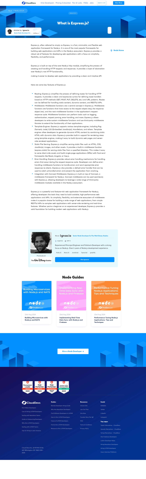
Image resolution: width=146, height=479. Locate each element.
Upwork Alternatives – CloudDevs (111, 429)
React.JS (66, 252)
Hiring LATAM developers (108, 448)
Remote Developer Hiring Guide (60, 405)
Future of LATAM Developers (59, 421)
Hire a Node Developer (73, 351)
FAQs (86, 3)
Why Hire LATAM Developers (30, 423)
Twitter (103, 409)
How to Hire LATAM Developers (60, 417)
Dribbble (103, 405)
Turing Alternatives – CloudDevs (110, 433)
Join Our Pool (84, 409)
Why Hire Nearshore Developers (60, 409)
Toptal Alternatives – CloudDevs (110, 425)
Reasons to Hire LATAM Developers (61, 428)
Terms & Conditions (86, 425)
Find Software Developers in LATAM (62, 413)
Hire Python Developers (29, 408)
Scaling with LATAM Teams (30, 427)
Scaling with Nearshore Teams (31, 415)
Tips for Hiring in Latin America (31, 430)
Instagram (104, 417)
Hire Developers (47, 3)
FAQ (81, 421)
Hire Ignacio (85, 259)
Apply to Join (101, 2)
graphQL (93, 252)
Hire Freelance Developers (109, 437)
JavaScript (75, 252)
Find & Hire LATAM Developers (60, 425)
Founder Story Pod (86, 417)
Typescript (84, 252)
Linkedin (103, 413)
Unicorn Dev (84, 405)
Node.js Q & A (19, 10)
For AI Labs (77, 3)
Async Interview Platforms (108, 452)
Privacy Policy (84, 428)
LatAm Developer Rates (108, 440)
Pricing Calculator (63, 3)
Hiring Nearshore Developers (109, 444)
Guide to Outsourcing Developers (32, 419)
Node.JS (58, 252)
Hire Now (83, 413)
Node (10, 10)
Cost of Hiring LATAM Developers (32, 411)
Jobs (92, 3)
